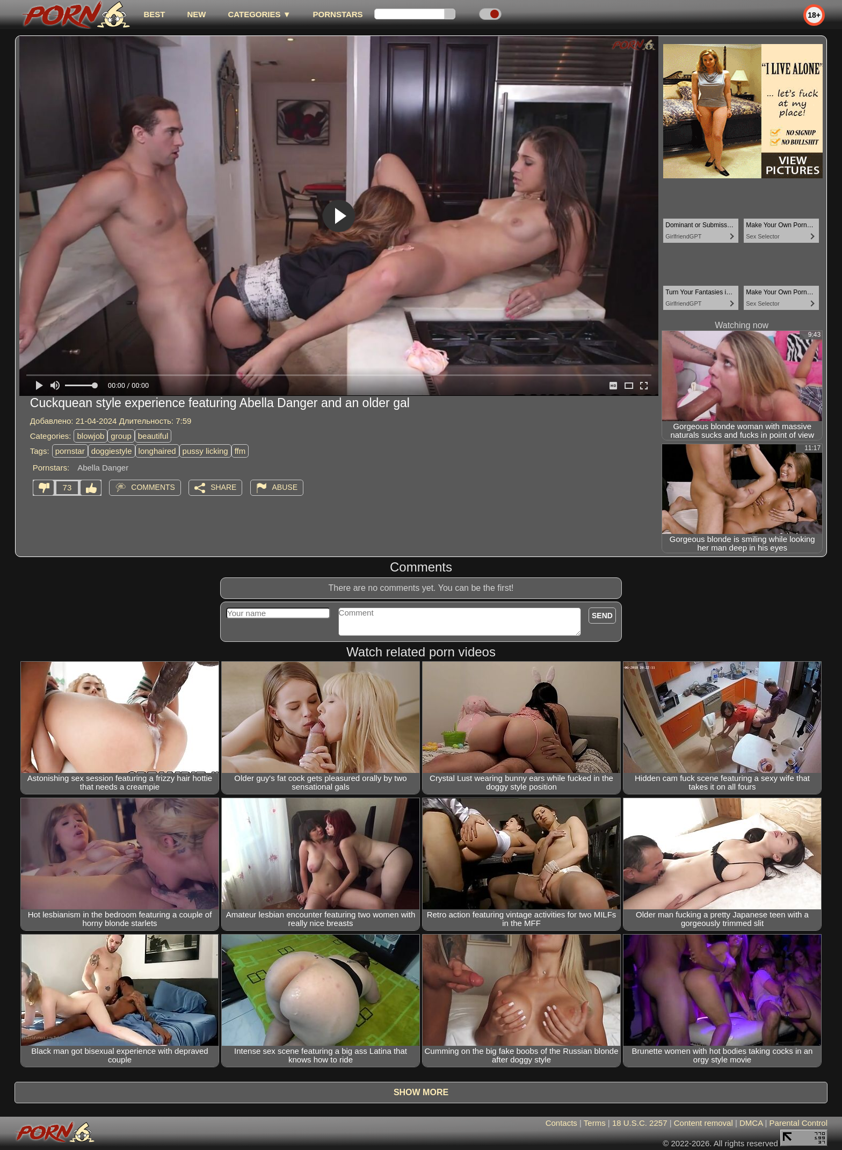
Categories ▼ (259, 14)
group (121, 435)
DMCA (751, 1122)
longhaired (157, 450)
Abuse (284, 487)
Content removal (703, 1122)
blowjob (90, 435)
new (196, 14)
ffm (240, 450)
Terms (595, 1122)
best (154, 14)
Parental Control (799, 1122)
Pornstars (338, 14)
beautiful (153, 435)
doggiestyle (111, 450)
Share (223, 487)
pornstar (70, 450)
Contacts (561, 1122)
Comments (153, 487)
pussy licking (205, 450)
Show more (421, 1092)
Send (602, 615)
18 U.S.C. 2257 (639, 1122)
